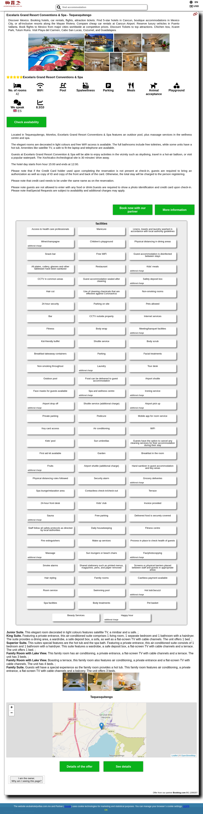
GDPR (186, 806)
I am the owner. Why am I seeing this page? (26, 779)
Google (67, 806)
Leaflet (175, 755)
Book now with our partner (132, 209)
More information (175, 209)
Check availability (26, 122)
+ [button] (11, 707)
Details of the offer (79, 766)
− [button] (11, 713)
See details (123, 766)
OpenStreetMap (188, 755)
